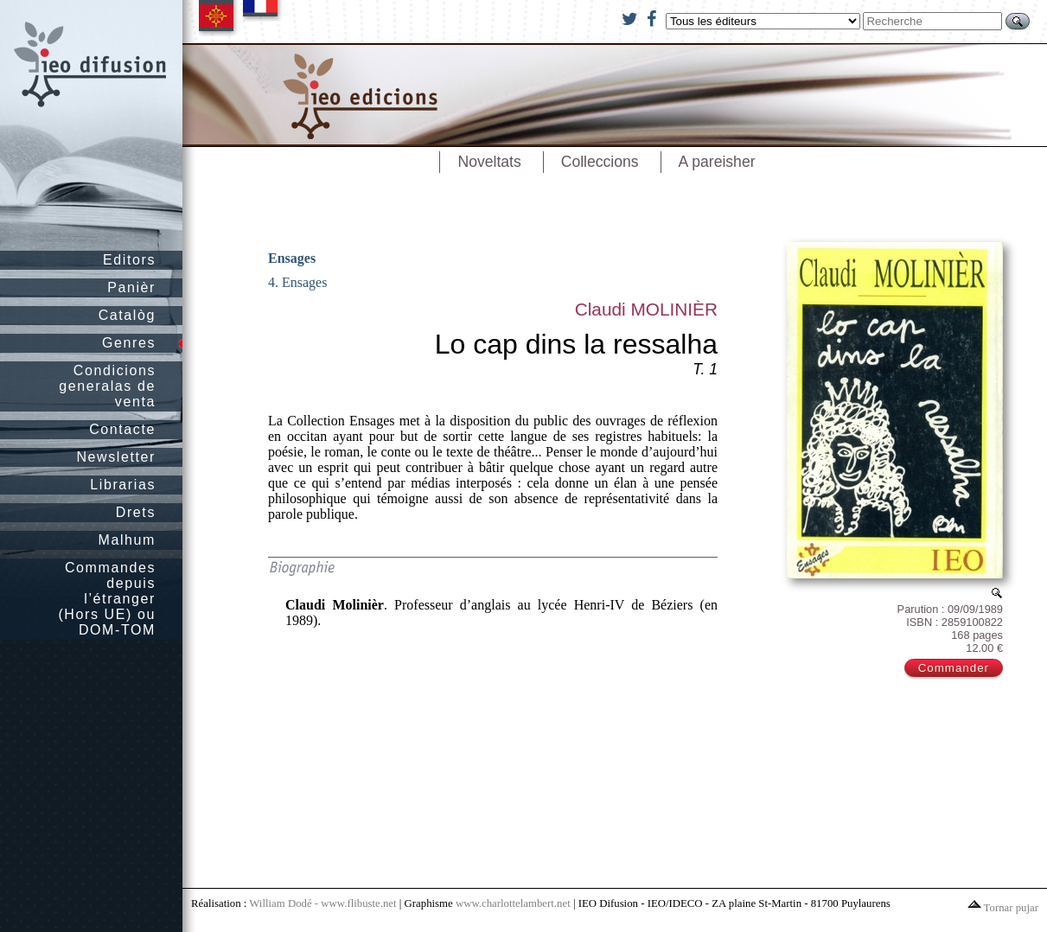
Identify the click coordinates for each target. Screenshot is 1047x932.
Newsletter (116, 457)
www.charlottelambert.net (513, 903)
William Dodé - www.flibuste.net (322, 903)
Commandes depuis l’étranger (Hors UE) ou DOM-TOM (107, 598)
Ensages (292, 258)
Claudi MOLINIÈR (646, 309)
